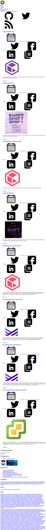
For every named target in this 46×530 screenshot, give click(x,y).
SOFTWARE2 (3, 524)
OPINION (6, 482)
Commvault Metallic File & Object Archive (12, 299)
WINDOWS (39, 494)
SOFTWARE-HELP (15, 481)
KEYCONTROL (6, 517)
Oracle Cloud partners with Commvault (12, 344)
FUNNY (2, 483)
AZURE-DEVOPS (6, 511)
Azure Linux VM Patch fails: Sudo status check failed (12, 475)
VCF (13, 526)
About (1, 6)
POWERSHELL (21, 494)
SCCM (6, 523)
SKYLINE (38, 523)
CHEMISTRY (12, 505)
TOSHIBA (19, 525)
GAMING (2, 503)
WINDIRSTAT (18, 529)
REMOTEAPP (27, 522)
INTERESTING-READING (10, 483)
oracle (35, 354)
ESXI (22, 495)
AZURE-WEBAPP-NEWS (5, 489)
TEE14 (35, 498)
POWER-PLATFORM (10, 507)
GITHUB (7, 499)
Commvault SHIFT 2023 (8, 193)
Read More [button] (2, 453)
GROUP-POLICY (12, 515)
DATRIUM (14, 513)
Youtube (7, 11)
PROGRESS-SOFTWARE (19, 522)
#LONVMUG (27, 495)
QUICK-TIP (27, 481)
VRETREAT (40, 498)
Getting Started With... (4, 9)
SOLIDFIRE (9, 524)
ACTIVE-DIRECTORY (38, 499)
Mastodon (15, 11)
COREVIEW (9, 513)
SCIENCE (2, 484)
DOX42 (35, 513)
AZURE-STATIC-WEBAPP (37, 496)
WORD (24, 504)
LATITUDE (14, 503)
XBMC (37, 529)
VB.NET (18, 499)
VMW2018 (3, 496)
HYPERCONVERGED (5, 516)
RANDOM (42, 482)
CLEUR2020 (17, 505)
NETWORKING (12, 499)
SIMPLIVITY (41, 503)
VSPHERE (19, 502)
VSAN (38, 495)
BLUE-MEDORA (4, 512)
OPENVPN (42, 520)
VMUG (8, 495)
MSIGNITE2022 (10, 519)
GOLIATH (43, 514)
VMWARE (3, 481)
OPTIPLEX (2, 521)
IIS (15, 516)
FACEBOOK (22, 514)
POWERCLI (3, 495)
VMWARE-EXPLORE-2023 (12, 528)
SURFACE (36, 524)
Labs (1, 8)
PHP (38, 501)
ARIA (29, 510)
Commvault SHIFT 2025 (8, 31)
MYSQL (19, 503)
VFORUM (33, 526)
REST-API (32, 522)
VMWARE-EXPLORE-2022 (16, 504)
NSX (28, 506)
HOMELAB (12, 482)
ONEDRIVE (3, 507)
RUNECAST (41, 522)
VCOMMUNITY (19, 496)
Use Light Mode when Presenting (9, 472)
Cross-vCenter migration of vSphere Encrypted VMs (14, 390)
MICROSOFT (3, 494)
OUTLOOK (34, 501)
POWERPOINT (3, 522)
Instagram (11, 11)
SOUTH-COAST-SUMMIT (17, 524)
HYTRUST (39, 505)
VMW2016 (13, 496)
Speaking (2, 7)
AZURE (22, 481)
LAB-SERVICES (17, 517)
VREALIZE (14, 498)
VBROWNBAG (8, 502)
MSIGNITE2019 (32, 518)
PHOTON (23, 521)
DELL (12, 495)
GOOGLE (27, 505)
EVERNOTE (39, 502)
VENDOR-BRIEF (27, 482)
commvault (32, 41)
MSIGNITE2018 (25, 518)
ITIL (44, 516)
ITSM (43, 505)
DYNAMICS (39, 513)
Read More (5, 80)
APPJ (32, 504)
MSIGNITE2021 (23, 506)
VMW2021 (32, 527)
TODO (15, 525)
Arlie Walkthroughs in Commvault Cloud (12, 141)
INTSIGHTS (32, 516)
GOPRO (7, 515)
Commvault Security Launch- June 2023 (12, 245)
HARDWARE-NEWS (20, 483)
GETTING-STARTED (15, 489)
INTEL (10, 503)
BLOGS (8, 496)
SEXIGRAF (21, 523)
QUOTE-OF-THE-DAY (35, 482)
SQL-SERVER (3, 504)
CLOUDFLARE (31, 512)
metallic (35, 202)
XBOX (42, 500)
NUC (31, 506)
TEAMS (41, 501)
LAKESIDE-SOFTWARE (26, 517)
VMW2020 (28, 527)
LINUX (25, 496)
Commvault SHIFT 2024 (8, 83)
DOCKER (22, 513)
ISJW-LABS (40, 483)
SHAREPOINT (27, 523)
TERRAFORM (32, 497)
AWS (41, 495)
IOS (36, 516)
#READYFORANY (24, 499)
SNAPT (42, 523)
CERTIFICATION (19, 482)
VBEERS (2, 502)
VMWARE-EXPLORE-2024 (6, 498)
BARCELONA (3, 497)
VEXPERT (31, 500)
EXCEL (43, 502)
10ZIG (23, 502)
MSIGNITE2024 (24, 519)
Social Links (3, 10)
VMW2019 (14, 502)
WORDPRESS (37, 500)
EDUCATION (34, 483)
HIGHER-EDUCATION (18, 497)
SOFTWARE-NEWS (34, 481)
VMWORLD (28, 494)
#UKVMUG (31, 499)
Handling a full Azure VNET (8, 471)
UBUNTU (30, 525)
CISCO (9, 501)
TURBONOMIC (24, 525)
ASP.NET (2, 499)
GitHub (4, 11)
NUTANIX (29, 503)
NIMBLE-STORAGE (20, 500)
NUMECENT (24, 503)
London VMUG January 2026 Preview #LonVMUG (12, 474)
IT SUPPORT (26, 497)
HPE (35, 505)
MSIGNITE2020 (16, 506)
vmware (35, 399)
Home (1, 5)
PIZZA (29, 521)
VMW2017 (33, 495)
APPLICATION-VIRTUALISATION (21, 510)
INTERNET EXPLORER (24, 516)
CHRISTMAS (3, 500)
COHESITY (26, 498)
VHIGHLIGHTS (27, 483)
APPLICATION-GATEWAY (30, 502)
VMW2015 (29, 496)
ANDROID (28, 504)
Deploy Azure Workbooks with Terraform (10, 473)
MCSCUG (10, 506)
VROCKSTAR (20, 498)
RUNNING (2, 523)
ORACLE (7, 521)
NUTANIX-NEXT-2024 (37, 506)
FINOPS (31, 514)
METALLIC (29, 501)
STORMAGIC (31, 524)
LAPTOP (14, 500)
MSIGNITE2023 (17, 519)
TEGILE (5, 525)
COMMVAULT (10, 497)
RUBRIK (27, 500)
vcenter (38, 399)
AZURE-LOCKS (4, 501)
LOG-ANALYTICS (4, 506)
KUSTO (12, 517)
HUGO (7, 503)
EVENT (8, 481)
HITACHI (31, 505)
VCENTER (33, 494)
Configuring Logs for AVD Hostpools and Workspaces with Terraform (15, 477)
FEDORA (22, 505)
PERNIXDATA (35, 503)
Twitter (1, 11)
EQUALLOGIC (23, 501)
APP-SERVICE (17, 495)
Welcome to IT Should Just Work (9, 458)
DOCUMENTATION (15, 501)
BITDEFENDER (37, 511)
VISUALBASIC (38, 497)
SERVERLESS (16, 523)
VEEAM (9, 504)
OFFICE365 (31, 498)
